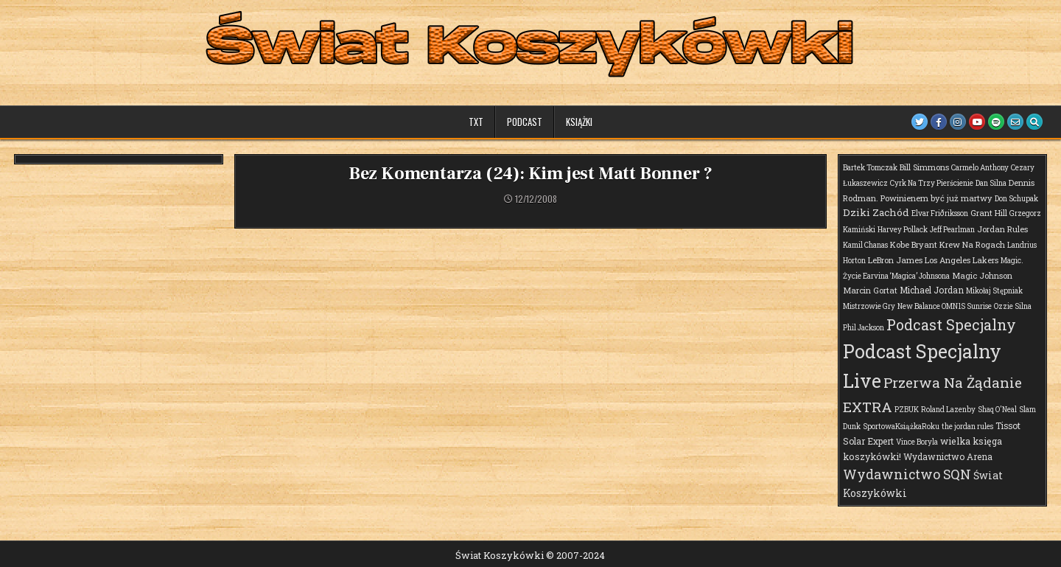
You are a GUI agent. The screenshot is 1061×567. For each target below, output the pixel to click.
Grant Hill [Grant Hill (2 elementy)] (988, 212)
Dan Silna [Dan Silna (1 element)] (991, 183)
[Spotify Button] (996, 122)
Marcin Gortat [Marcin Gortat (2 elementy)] (870, 290)
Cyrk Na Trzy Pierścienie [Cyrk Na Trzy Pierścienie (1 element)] (931, 183)
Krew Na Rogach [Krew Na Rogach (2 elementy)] (972, 244)
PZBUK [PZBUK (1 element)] (906, 409)
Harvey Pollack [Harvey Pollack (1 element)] (903, 229)
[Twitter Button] (919, 122)
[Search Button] (1034, 122)
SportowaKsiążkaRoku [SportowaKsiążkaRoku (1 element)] (901, 426)
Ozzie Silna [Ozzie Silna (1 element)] (1013, 306)
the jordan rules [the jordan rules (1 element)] (967, 426)
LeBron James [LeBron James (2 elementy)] (895, 259)
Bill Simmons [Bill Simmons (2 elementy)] (924, 167)
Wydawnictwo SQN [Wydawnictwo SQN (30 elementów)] (907, 474)
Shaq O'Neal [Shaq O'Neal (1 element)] (997, 409)
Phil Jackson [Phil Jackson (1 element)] (863, 328)
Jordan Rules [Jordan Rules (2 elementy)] (1002, 228)
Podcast (524, 121)
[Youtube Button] (977, 122)
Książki (579, 121)
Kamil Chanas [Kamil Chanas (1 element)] (865, 245)
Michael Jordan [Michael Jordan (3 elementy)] (932, 290)
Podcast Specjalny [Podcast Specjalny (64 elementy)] (951, 324)
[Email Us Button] (1015, 122)
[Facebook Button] (939, 122)
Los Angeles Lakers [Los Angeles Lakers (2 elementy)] (961, 259)
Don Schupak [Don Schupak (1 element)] (1016, 199)
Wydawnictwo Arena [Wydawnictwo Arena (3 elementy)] (947, 456)
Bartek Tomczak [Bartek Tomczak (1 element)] (870, 168)
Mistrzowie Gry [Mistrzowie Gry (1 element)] (869, 306)
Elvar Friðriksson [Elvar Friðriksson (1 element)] (939, 213)
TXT (476, 121)
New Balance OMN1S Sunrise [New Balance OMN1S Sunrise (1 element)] (944, 306)
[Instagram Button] (958, 122)
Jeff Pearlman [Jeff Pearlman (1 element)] (952, 229)
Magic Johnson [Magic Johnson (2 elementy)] (982, 275)
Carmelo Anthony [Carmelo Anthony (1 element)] (980, 168)
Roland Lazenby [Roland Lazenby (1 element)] (948, 409)
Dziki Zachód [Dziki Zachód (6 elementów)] (876, 212)
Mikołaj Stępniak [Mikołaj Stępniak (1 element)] (994, 291)
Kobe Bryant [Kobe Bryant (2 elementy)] (913, 244)
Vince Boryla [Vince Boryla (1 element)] (917, 442)
